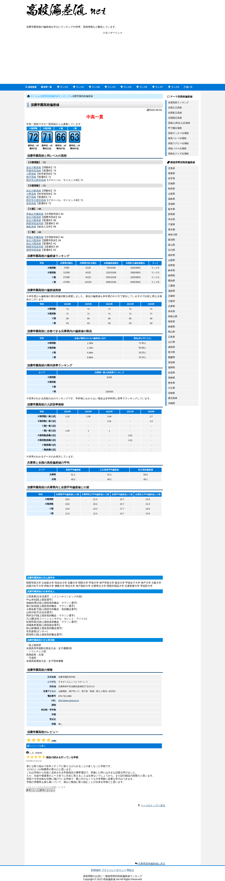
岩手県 (171, 178)
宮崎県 (171, 393)
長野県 (171, 265)
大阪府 (171, 301)
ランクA (78, 87)
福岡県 (171, 367)
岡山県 (171, 331)
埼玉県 (171, 219)
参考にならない (47, 790)
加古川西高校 (33, 217)
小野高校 (31, 173)
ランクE (141, 87)
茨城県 (171, 204)
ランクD (126, 87)
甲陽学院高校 (33, 170)
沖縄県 (171, 403)
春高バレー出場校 (177, 138)
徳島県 (171, 347)
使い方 (188, 87)
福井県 (171, 255)
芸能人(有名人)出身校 (179, 123)
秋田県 (171, 188)
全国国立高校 (175, 117)
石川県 (171, 250)
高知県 (171, 362)
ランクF (157, 87)
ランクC (110, 87)
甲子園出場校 (175, 128)
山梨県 (171, 260)
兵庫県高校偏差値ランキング (55, 96)
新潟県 (171, 239)
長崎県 (171, 377)
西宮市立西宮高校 (36, 180)
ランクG (173, 87)
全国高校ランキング (178, 102)
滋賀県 (171, 290)
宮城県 (171, 183)
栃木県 (171, 209)
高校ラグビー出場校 (178, 143)
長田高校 (31, 203)
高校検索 (30, 87)
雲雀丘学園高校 (35, 213)
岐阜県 (171, 270)
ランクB (94, 87)
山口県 (171, 342)
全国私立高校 (175, 112)
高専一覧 (46, 87)
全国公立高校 (175, 107)
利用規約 (96, 870)
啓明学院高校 (33, 249)
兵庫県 (171, 306)
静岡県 (171, 275)
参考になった (32, 790)
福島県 (171, 199)
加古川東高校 (33, 167)
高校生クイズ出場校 (178, 153)
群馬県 (171, 214)
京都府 (171, 296)
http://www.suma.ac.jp (68, 700)
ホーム (33, 96)
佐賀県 (171, 372)
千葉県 (171, 224)
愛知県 (171, 280)
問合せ (130, 870)
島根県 (171, 326)
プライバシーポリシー (113, 870)
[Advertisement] (112, 59)
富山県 (171, 245)
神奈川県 (172, 234)
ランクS (62, 87)
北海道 (171, 168)
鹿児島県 (172, 398)
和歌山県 (172, 316)
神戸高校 (31, 176)
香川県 (171, 352)
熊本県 (171, 382)
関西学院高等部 (35, 223)
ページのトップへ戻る (153, 805)
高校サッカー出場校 (178, 133)
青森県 (171, 173)
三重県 (171, 285)
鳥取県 (171, 321)
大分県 (171, 388)
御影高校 (31, 226)
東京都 (171, 229)
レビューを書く (38, 745)
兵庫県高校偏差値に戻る (151, 863)
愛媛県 (171, 357)
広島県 (171, 336)
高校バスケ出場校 (177, 148)
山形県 (171, 193)
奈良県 (171, 311)
